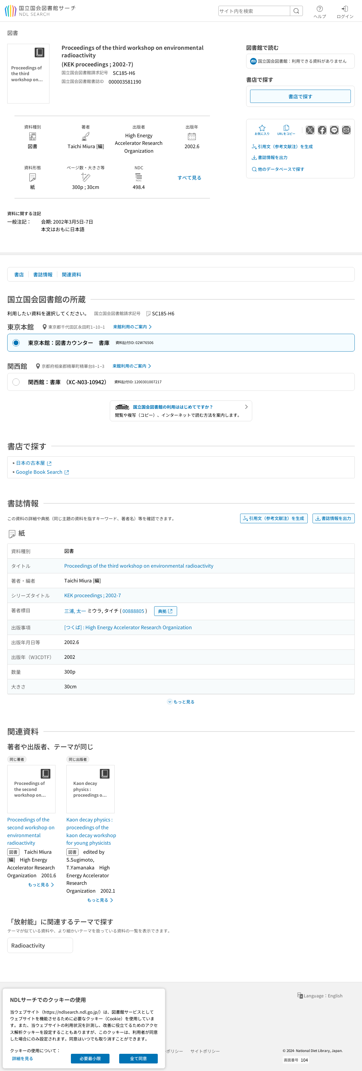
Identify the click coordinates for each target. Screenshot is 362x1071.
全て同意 (138, 1058)
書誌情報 (42, 274)
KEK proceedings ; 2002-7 (92, 595)
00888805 (133, 610)
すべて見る (189, 177)
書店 (19, 274)
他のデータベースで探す (277, 169)
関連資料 (71, 274)
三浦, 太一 (75, 610)
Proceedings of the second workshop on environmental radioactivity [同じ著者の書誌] (31, 831)
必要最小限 (90, 1058)
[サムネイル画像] (32, 789)
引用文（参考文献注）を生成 (282, 146)
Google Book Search (43, 471)
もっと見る (42, 884)
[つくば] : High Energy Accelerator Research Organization (128, 627)
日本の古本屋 (34, 462)
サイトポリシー (205, 1051)
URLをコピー (286, 130)
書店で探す (300, 96)
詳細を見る (22, 1058)
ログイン (345, 11)
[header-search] (260, 11)
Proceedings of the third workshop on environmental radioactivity (138, 565)
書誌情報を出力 (269, 157)
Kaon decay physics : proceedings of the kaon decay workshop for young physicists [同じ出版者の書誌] (91, 831)
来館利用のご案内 (133, 326)
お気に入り (262, 130)
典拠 (165, 611)
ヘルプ (319, 11)
